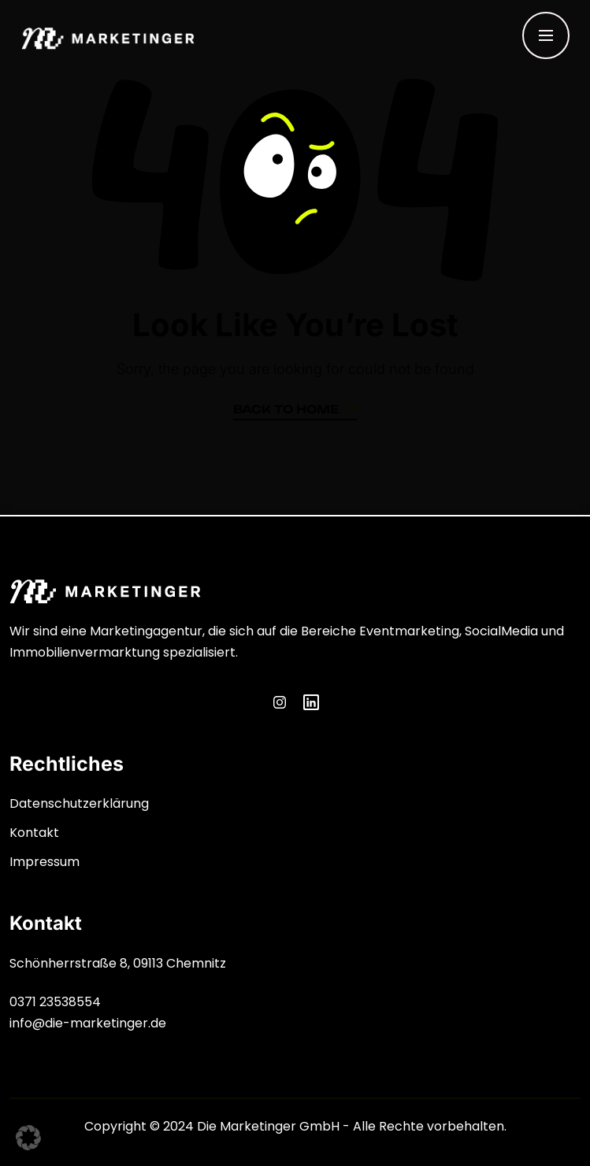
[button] (28, 1137)
